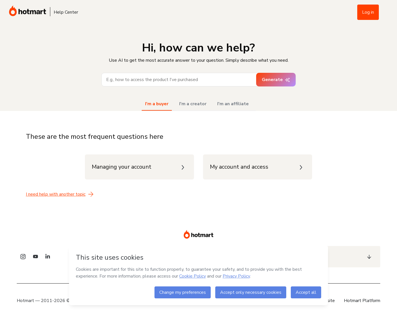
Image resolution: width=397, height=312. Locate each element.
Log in (368, 12)
